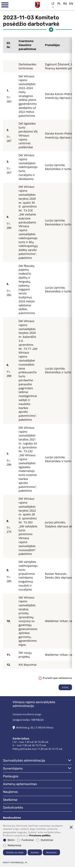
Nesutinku (51, 852)
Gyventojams (13, 768)
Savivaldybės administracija (24, 760)
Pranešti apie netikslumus (55, 678)
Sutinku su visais (14, 852)
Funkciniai (25, 840)
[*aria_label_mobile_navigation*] (5, 5)
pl (59, 3)
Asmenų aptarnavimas (20, 784)
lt (53, 3)
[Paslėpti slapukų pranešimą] (71, 827)
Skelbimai (10, 800)
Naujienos (10, 792)
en (71, 3)
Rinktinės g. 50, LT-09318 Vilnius (34, 727)
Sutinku (35, 852)
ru (65, 3)
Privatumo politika (39, 835)
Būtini (9, 840)
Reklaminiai (12, 845)
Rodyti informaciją (15, 862)
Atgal (65, 687)
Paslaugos (10, 776)
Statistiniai (44, 840)
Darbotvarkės (13, 807)
